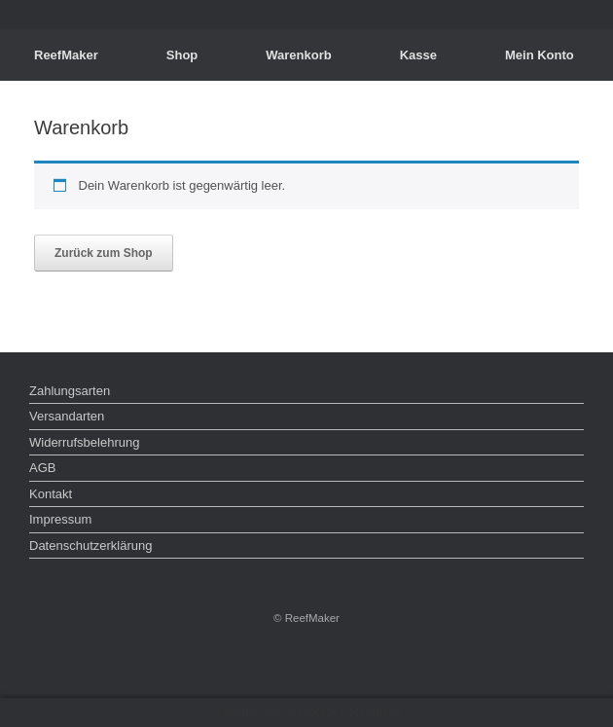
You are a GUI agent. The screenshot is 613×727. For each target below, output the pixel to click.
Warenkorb (298, 55)
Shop (182, 55)
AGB (42, 467)
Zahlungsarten (69, 390)
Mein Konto (539, 55)
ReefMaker (66, 55)
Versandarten (66, 416)
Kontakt (50, 494)
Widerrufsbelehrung (84, 442)
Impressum (60, 519)
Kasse (418, 55)
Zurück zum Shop (103, 253)
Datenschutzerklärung (90, 545)
